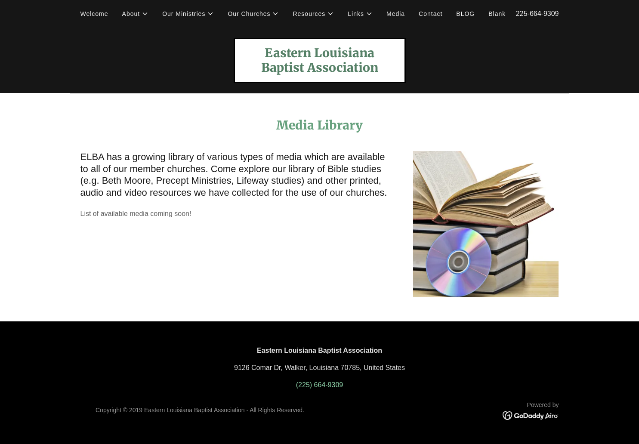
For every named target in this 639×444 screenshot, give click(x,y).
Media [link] (395, 13)
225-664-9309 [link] (537, 13)
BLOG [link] (465, 13)
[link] (319, 69)
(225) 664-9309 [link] (319, 384)
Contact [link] (430, 13)
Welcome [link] (94, 13)
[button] (135, 14)
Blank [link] (497, 13)
